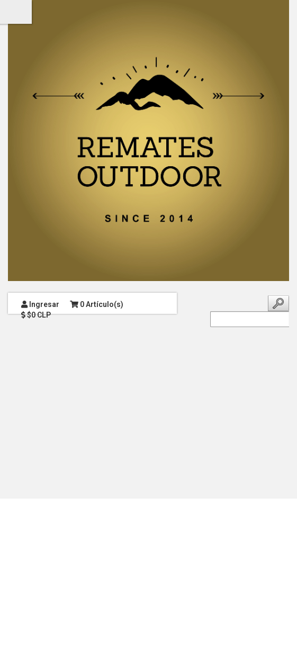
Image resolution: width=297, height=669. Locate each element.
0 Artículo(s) (96, 304)
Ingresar (40, 304)
